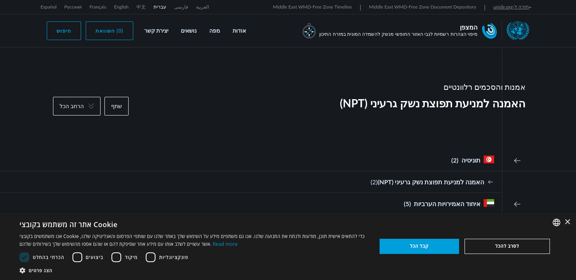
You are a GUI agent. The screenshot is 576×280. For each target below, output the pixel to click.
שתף (116, 106)
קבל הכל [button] (419, 246)
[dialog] (288, 246)
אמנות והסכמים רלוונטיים (484, 86)
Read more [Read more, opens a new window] (225, 244)
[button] (192, 270)
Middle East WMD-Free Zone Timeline (312, 7)
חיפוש (64, 31)
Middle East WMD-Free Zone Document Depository (422, 7)
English (121, 7)
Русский (73, 7)
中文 (141, 7)
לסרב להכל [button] (507, 246)
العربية (202, 7)
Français (98, 7)
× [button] (567, 222)
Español (49, 7)
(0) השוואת (109, 31)
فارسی (181, 7)
